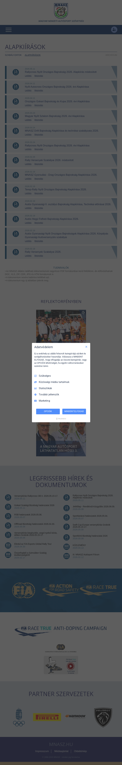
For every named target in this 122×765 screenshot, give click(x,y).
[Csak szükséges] (86, 347)
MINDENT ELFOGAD (74, 411)
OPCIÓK (48, 411)
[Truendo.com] (61, 418)
